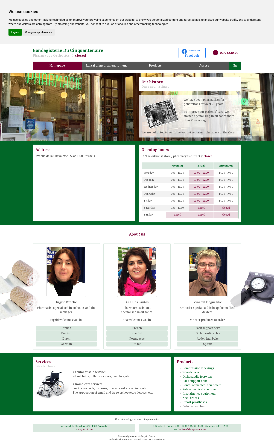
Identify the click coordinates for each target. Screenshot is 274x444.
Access (204, 65)
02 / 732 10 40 (85, 429)
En (235, 65)
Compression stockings (198, 368)
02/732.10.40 (225, 52)
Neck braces (191, 398)
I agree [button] (15, 32)
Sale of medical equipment (200, 389)
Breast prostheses (195, 402)
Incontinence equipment (199, 393)
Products (155, 65)
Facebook (192, 53)
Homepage (57, 65)
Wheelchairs (191, 372)
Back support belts (195, 381)
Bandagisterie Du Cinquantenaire (102, 53)
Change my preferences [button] (38, 32)
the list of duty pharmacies (192, 429)
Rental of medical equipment (106, 65)
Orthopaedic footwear (197, 376)
